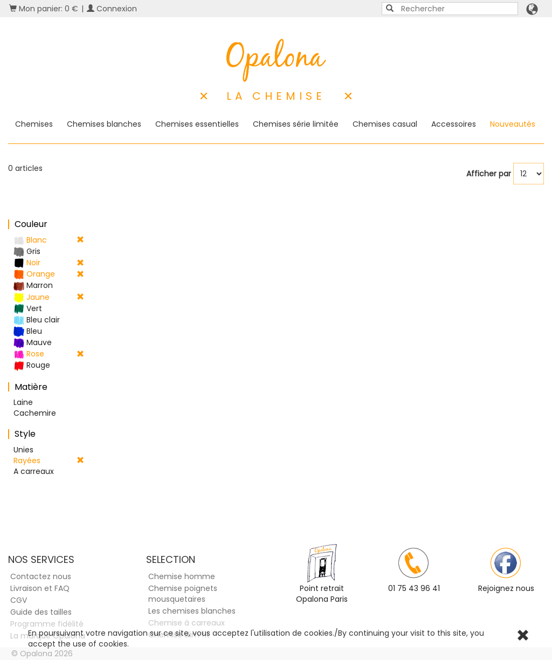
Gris (26, 251)
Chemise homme (181, 576)
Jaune (48, 297)
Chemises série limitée (296, 124)
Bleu (27, 331)
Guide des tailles (41, 612)
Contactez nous (40, 576)
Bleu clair (36, 320)
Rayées (48, 460)
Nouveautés (512, 124)
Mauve (32, 342)
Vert (27, 308)
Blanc (48, 240)
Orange (48, 274)
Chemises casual (385, 124)
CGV (18, 600)
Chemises (34, 124)
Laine (23, 402)
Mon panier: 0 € (43, 8)
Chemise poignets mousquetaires (182, 593)
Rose (48, 354)
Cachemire (34, 413)
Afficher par (488, 173)
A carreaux (33, 471)
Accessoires (453, 124)
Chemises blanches (104, 124)
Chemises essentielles (197, 124)
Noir (48, 263)
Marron (33, 285)
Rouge (31, 365)
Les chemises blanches (192, 611)
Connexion (112, 8)
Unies (23, 449)
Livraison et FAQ (40, 588)
